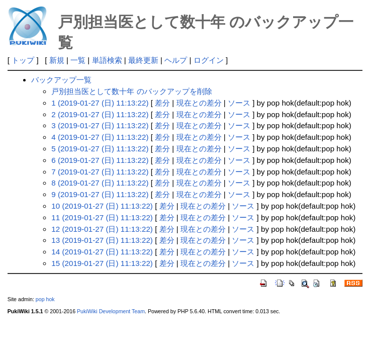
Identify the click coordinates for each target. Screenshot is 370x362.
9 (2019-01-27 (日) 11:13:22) (99, 194)
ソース (239, 103)
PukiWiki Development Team (111, 311)
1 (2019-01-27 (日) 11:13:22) (99, 103)
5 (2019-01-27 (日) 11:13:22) (99, 148)
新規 (56, 60)
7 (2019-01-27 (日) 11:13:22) (99, 171)
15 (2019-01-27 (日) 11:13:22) (102, 263)
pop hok (45, 299)
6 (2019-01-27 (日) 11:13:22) (99, 160)
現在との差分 (199, 103)
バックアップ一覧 (61, 79)
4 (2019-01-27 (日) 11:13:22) (99, 137)
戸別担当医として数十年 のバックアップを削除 (131, 91)
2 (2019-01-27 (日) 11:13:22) (99, 114)
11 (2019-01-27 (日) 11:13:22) (102, 217)
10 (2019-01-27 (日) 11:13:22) (102, 206)
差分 (162, 103)
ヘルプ (175, 60)
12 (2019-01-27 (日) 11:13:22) (102, 229)
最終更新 (143, 60)
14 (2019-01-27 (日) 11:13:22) (102, 251)
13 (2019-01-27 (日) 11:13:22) (102, 240)
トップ (23, 60)
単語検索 (107, 60)
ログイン (209, 60)
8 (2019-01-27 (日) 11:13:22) (99, 182)
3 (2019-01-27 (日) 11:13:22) (99, 125)
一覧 (77, 60)
